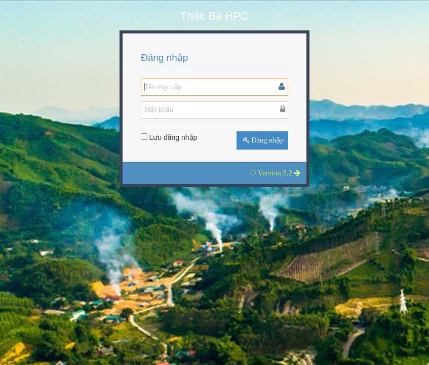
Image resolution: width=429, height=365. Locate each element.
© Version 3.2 (275, 173)
